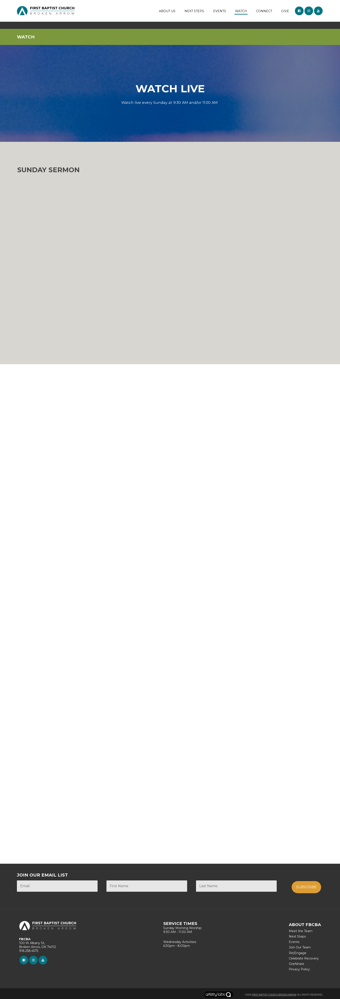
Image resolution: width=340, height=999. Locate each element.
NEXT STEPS (194, 11)
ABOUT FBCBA (305, 924)
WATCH (241, 11)
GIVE (285, 11)
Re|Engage (297, 953)
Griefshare (296, 964)
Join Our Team (300, 947)
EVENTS (219, 11)
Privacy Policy (299, 969)
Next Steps (297, 936)
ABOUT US (167, 11)
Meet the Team (300, 931)
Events (294, 942)
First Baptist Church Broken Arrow (274, 995)
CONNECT (264, 11)
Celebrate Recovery (304, 958)
